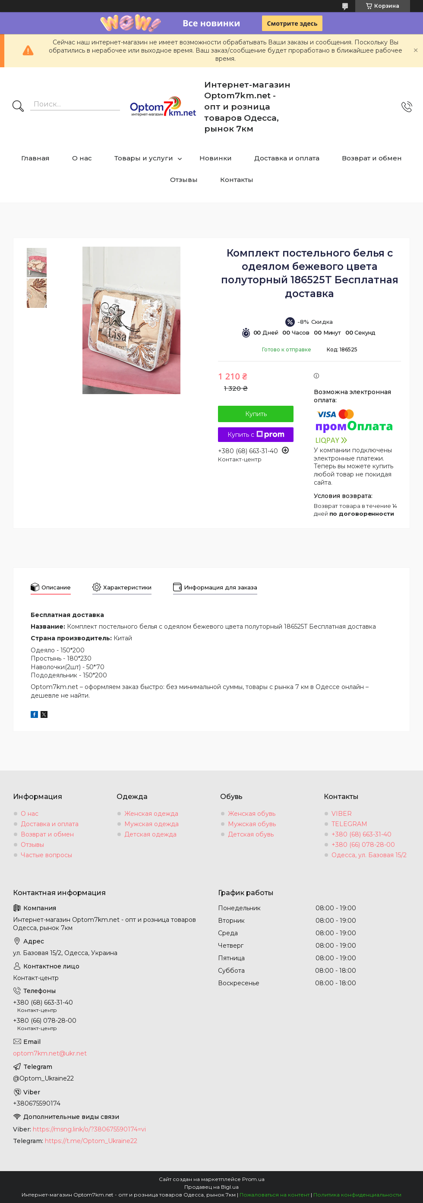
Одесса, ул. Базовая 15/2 (369, 855)
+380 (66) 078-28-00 (363, 845)
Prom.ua (253, 1179)
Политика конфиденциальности (357, 1194)
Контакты (236, 179)
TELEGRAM (349, 824)
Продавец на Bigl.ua (211, 1187)
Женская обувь (251, 814)
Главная (35, 158)
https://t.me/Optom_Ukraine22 (91, 1141)
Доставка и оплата (286, 158)
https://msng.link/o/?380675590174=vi (89, 1129)
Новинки (215, 158)
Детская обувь (251, 834)
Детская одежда (150, 834)
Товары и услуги (143, 158)
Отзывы (184, 179)
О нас (82, 158)
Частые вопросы (46, 855)
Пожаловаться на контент (274, 1194)
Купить (256, 414)
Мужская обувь (252, 824)
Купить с (255, 435)
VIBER (341, 814)
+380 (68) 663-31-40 (361, 834)
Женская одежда (151, 814)
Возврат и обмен (372, 158)
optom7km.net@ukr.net (50, 1053)
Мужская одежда (151, 824)
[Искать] (18, 107)
